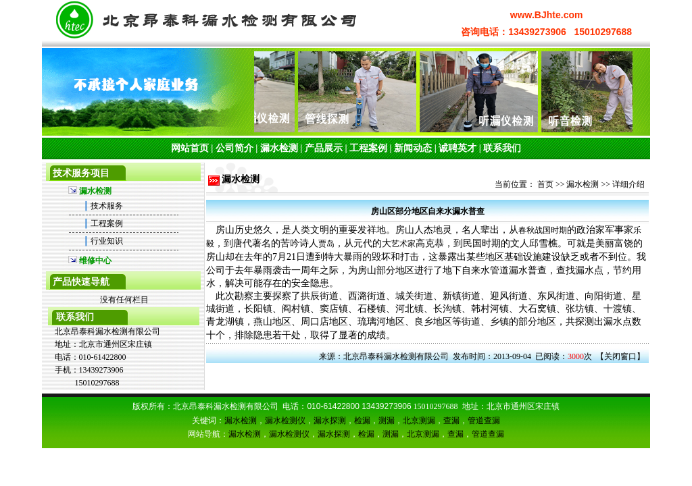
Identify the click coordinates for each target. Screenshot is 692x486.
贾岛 (326, 243)
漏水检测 (279, 148)
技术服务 (107, 206)
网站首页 (190, 148)
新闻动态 (413, 148)
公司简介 (234, 148)
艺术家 (403, 243)
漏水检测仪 (285, 420)
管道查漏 (484, 420)
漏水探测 (330, 420)
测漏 (386, 420)
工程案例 (368, 148)
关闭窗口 (620, 356)
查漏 (451, 420)
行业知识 (107, 241)
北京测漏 (419, 420)
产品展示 (324, 148)
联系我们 (502, 148)
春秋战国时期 (542, 230)
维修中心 (95, 260)
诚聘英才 (457, 148)
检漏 (362, 420)
